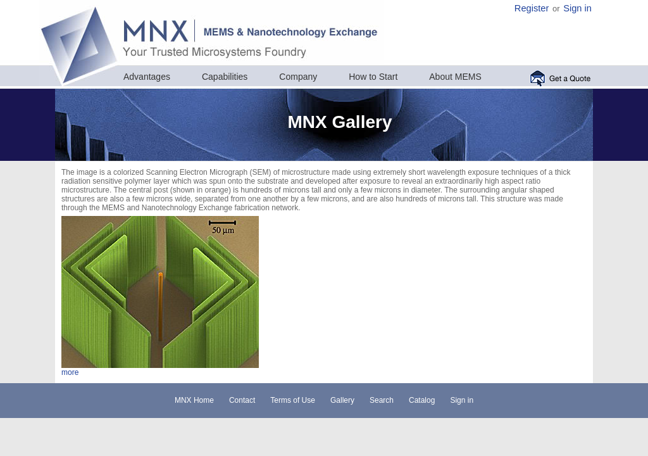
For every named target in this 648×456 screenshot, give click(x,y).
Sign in (577, 8)
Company (298, 77)
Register (531, 8)
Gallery (342, 400)
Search (382, 400)
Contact (242, 400)
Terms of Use (292, 400)
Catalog (422, 400)
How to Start (373, 77)
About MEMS (455, 77)
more (69, 372)
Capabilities (224, 77)
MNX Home (194, 400)
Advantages (146, 77)
